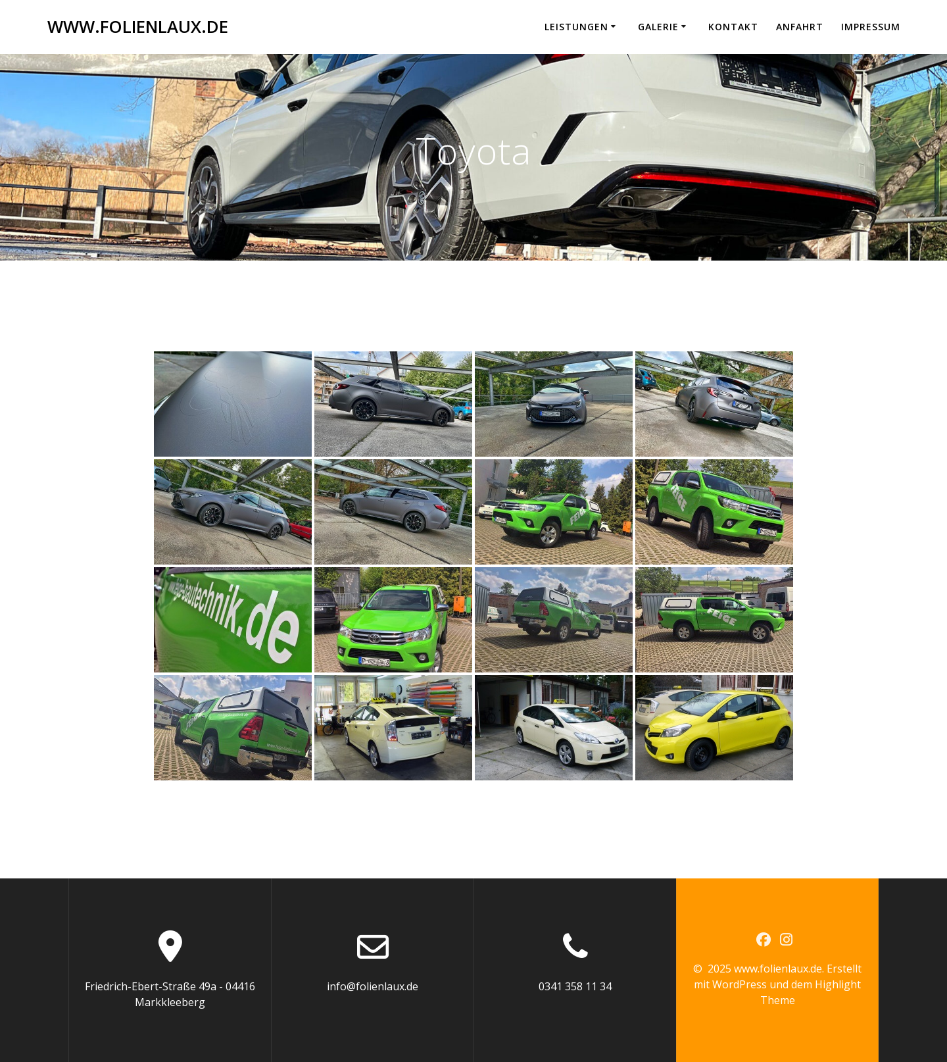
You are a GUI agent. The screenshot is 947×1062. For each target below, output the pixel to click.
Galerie (658, 26)
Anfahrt (799, 26)
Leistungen (576, 26)
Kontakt (733, 26)
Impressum (870, 26)
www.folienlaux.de (137, 27)
